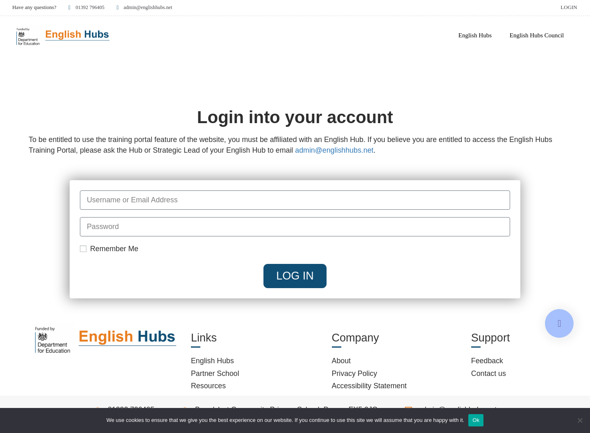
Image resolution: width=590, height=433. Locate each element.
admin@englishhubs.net (146, 7)
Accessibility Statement (369, 386)
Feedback (487, 361)
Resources (208, 386)
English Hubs (475, 35)
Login (568, 7)
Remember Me (109, 249)
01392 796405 (86, 7)
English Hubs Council (537, 35)
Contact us (488, 373)
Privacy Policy (354, 373)
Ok (475, 420)
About (341, 361)
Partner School (215, 373)
